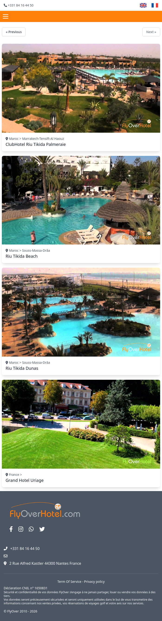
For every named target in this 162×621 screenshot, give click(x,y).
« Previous (14, 32)
